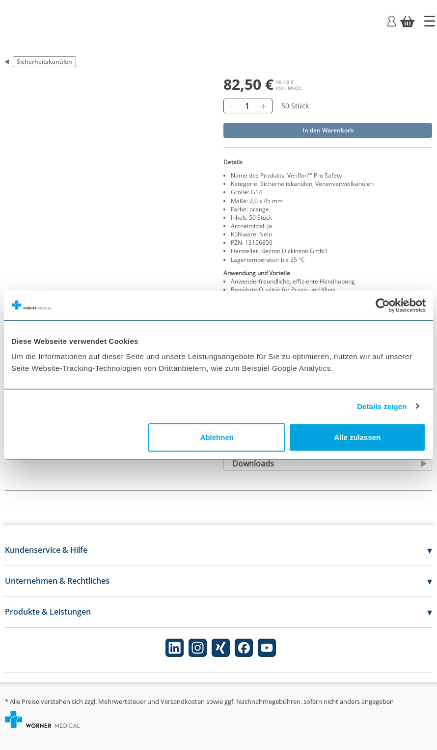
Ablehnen (217, 437)
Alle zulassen (357, 437)
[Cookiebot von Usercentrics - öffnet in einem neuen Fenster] (383, 305)
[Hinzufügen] (263, 106)
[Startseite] (430, 21)
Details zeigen (382, 406)
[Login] (391, 20)
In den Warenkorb (328, 130)
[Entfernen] (231, 106)
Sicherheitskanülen (44, 61)
